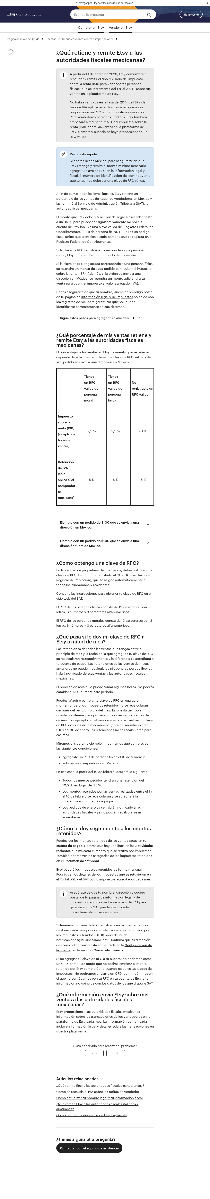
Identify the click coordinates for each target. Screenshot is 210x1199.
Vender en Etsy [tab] (120, 27)
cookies (129, 3)
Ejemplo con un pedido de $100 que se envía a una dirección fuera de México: (105, 543)
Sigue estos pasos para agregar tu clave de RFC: (100, 317)
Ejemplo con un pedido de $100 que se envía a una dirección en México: (105, 524)
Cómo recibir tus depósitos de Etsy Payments (91, 1115)
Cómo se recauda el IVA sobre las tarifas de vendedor (97, 1091)
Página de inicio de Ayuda (23, 39)
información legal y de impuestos (107, 297)
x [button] (207, 3)
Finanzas (50, 39)
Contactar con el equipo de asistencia (89, 1148)
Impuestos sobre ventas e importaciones (87, 39)
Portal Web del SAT (74, 879)
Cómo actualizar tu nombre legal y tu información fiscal (99, 1098)
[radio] (94, 1053)
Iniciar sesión (191, 14)
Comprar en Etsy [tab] (91, 27)
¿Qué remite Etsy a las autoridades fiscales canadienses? (100, 1085)
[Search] (150, 14)
